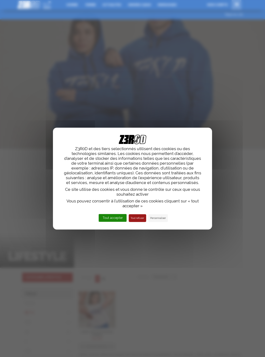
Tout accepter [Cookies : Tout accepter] (113, 218)
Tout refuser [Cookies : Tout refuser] (137, 218)
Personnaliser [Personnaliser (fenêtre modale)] (158, 218)
